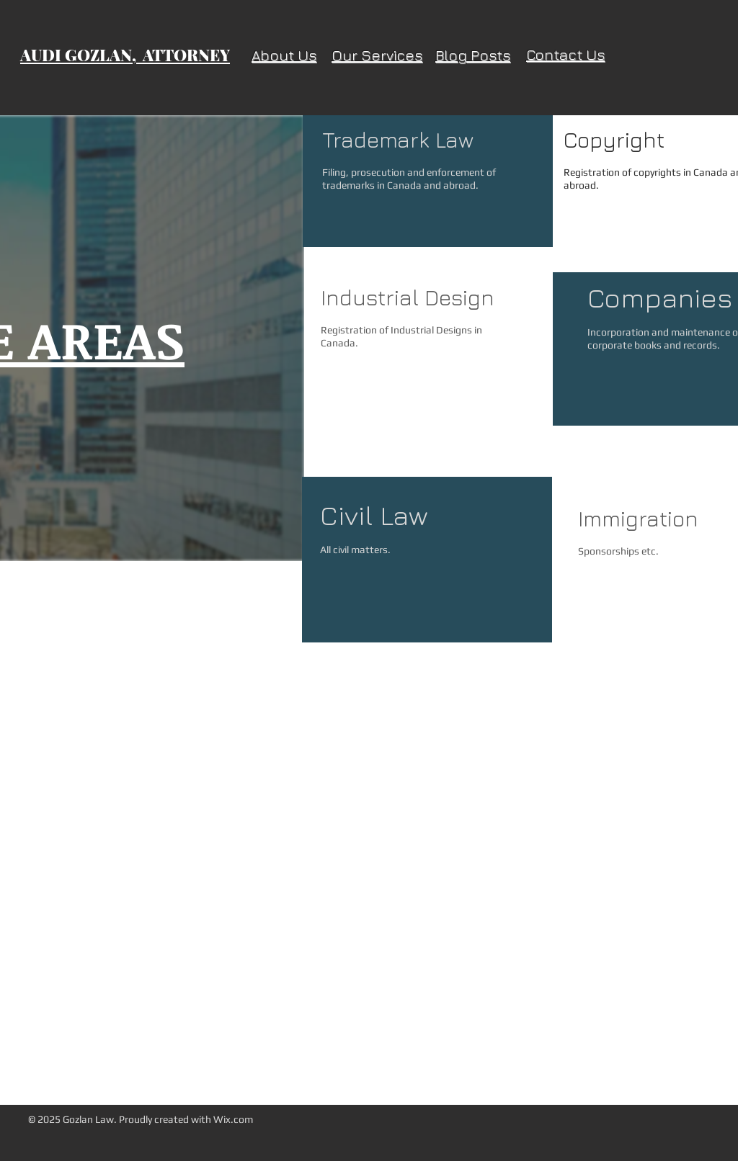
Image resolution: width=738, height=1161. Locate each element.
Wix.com (233, 1119)
